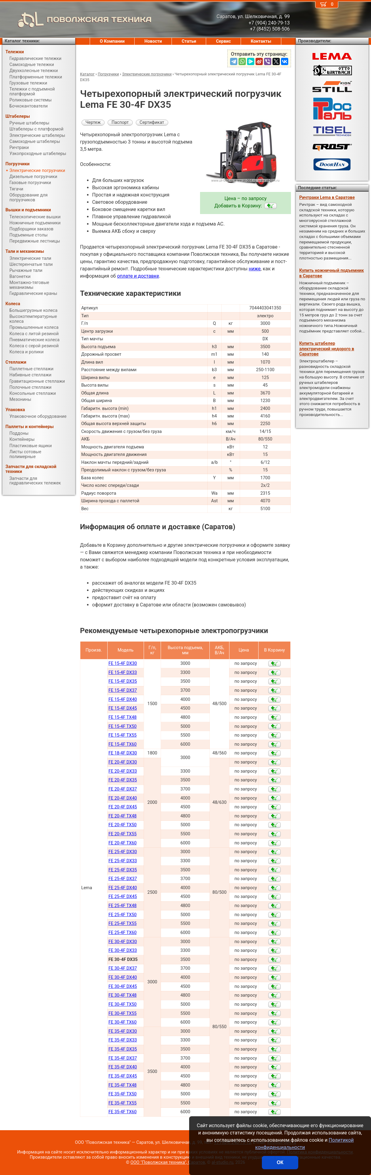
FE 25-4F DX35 (123, 870)
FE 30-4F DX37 (123, 968)
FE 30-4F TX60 (123, 1022)
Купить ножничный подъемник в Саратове (331, 273)
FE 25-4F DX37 (123, 878)
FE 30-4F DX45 (123, 986)
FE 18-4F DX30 (123, 753)
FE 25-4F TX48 (123, 905)
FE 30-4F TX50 (123, 1004)
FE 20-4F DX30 (123, 762)
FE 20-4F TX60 (123, 843)
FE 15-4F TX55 (123, 735)
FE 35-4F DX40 (123, 1067)
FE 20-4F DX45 (123, 807)
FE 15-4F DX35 (123, 681)
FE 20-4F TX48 (123, 816)
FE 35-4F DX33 (123, 1040)
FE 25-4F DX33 (123, 860)
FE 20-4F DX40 (123, 798)
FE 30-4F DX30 (123, 941)
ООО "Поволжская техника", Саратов (167, 1162)
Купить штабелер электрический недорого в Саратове (326, 349)
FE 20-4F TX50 (123, 824)
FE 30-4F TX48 (123, 995)
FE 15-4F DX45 (123, 708)
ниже (255, 269)
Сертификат (152, 122)
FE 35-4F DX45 (123, 1076)
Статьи (189, 41)
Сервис (223, 41)
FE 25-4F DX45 (123, 896)
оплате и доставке (138, 276)
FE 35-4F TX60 (123, 1111)
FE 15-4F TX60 (123, 744)
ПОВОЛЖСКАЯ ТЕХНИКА (77, 20)
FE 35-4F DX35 (123, 1049)
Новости (153, 41)
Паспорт (120, 122)
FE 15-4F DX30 (123, 663)
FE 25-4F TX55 (123, 923)
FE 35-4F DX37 (123, 1058)
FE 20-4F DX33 (123, 771)
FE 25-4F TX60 (123, 932)
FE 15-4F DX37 (123, 690)
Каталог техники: (22, 41)
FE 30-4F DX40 (123, 977)
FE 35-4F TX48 (123, 1085)
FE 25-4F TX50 (123, 914)
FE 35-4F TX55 (123, 1103)
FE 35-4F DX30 (123, 1031)
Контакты (261, 41)
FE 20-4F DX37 (123, 789)
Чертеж (93, 122)
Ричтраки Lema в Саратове (327, 197)
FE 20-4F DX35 (123, 780)
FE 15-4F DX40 (123, 699)
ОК (280, 1162)
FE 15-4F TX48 (123, 717)
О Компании (112, 41)
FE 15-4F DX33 (123, 672)
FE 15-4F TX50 (123, 726)
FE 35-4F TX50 (123, 1094)
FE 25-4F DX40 (123, 887)
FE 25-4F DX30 (123, 851)
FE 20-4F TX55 (123, 834)
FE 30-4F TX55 (123, 1013)
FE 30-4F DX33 (123, 950)
